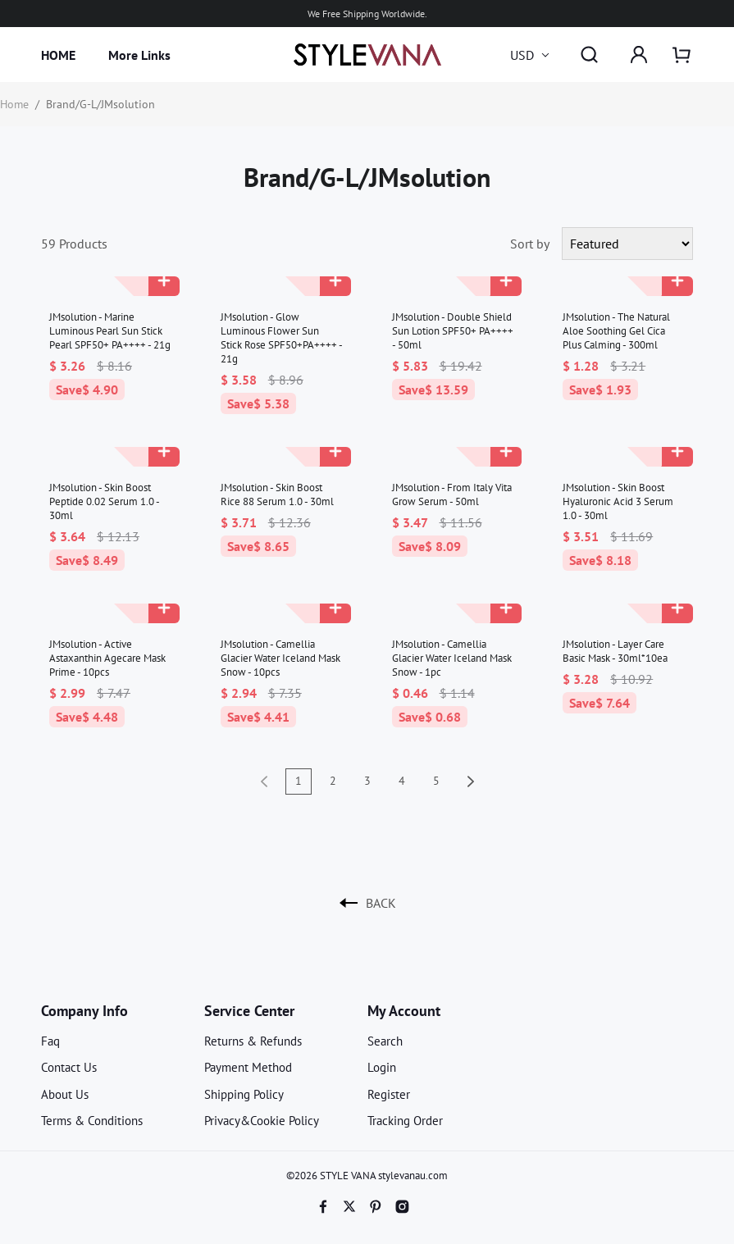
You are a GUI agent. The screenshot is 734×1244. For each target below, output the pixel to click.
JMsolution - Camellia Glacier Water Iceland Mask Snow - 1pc (452, 658)
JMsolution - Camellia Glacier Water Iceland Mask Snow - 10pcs (280, 658)
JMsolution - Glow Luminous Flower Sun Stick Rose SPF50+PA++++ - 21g (281, 338)
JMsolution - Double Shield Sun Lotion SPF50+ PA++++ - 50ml (452, 331)
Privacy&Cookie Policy (261, 1120)
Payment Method (248, 1067)
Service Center (249, 1010)
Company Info (84, 1010)
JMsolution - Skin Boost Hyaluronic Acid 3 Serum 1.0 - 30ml (618, 501)
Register (388, 1094)
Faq (50, 1041)
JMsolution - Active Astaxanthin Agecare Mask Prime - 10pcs (107, 658)
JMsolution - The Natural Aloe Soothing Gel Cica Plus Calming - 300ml (616, 331)
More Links (139, 55)
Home (14, 104)
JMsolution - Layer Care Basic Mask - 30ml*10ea (615, 651)
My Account (403, 1010)
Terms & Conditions (92, 1120)
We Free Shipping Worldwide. (367, 13)
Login (381, 1067)
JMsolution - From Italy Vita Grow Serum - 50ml (452, 494)
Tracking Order (405, 1120)
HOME (58, 55)
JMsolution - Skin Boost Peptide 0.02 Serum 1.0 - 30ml (104, 501)
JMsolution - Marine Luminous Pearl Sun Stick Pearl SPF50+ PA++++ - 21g (110, 331)
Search (385, 1041)
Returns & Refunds (253, 1041)
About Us (65, 1094)
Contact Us (69, 1067)
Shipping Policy (244, 1094)
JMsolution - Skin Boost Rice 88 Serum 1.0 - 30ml (277, 494)
